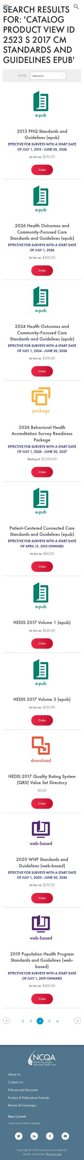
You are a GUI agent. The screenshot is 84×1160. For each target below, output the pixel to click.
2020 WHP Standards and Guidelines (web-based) (42, 862)
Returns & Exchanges (22, 1105)
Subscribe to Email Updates (24, 1123)
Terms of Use (53, 1154)
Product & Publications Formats (28, 1097)
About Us (14, 1074)
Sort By (22, 75)
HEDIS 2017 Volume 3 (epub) (42, 699)
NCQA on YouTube (65, 1136)
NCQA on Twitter (18, 1136)
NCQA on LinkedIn (34, 1136)
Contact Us (15, 1082)
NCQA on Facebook (50, 1136)
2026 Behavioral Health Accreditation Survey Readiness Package (42, 433)
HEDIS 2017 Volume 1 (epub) (42, 622)
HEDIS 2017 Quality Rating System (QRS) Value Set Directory (42, 779)
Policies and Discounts (23, 1090)
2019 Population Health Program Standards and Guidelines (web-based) (42, 960)
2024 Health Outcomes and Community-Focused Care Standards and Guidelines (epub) (42, 332)
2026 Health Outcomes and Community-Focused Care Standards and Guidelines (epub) (42, 231)
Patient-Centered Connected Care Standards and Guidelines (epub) (42, 531)
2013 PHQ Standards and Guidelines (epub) (42, 134)
